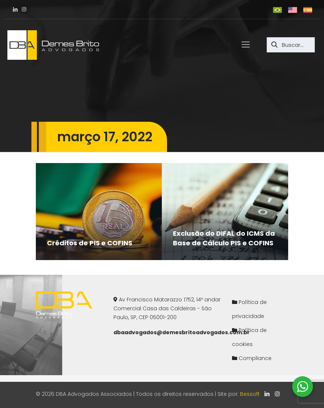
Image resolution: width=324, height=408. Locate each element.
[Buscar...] (291, 44)
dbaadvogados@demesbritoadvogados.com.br (181, 332)
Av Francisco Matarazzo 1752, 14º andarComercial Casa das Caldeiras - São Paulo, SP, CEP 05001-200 (167, 308)
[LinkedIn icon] (267, 394)
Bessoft (250, 394)
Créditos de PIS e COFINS (89, 243)
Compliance (255, 358)
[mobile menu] (245, 44)
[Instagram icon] (277, 394)
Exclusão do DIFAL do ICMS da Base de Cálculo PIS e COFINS (224, 238)
